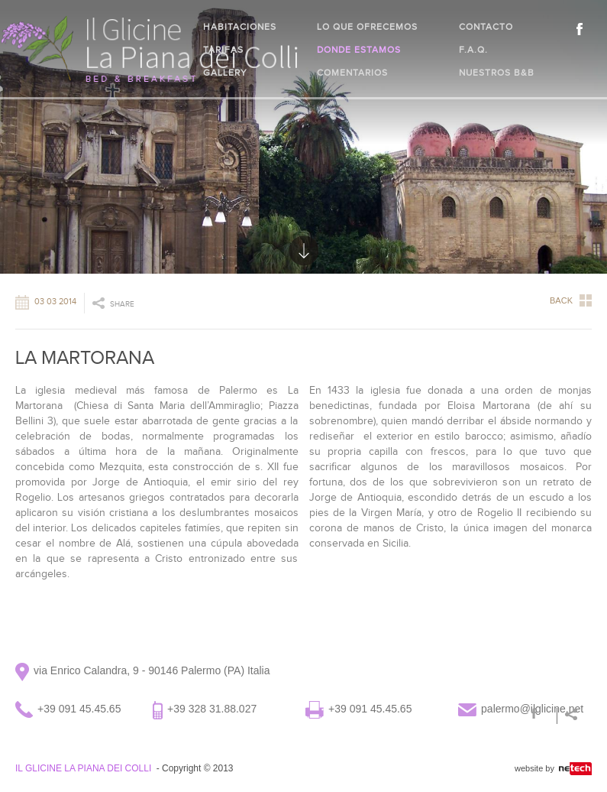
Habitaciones (239, 26)
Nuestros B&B (496, 72)
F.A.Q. (473, 49)
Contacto (486, 26)
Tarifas (223, 49)
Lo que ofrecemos (367, 26)
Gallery (225, 72)
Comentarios (352, 72)
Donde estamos (359, 49)
